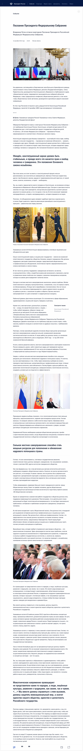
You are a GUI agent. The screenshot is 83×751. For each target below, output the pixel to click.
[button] (3, 2)
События (16, 14)
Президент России (19, 2)
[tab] (14, 747)
